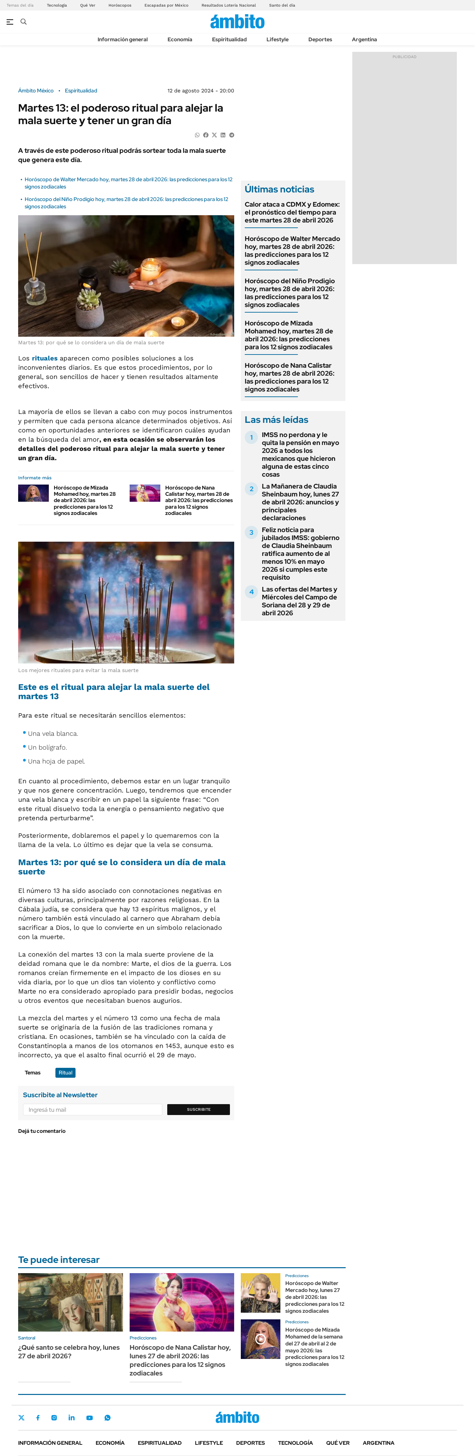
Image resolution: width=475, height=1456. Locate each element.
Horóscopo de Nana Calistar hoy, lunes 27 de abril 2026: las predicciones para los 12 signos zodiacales (180, 1360)
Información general (123, 39)
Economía (180, 39)
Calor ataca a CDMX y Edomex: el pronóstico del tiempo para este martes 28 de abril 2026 (292, 212)
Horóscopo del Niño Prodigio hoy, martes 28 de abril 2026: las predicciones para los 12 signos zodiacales (290, 293)
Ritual (65, 1072)
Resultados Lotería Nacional (229, 5)
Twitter (21, 1417)
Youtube (89, 1417)
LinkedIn (72, 1418)
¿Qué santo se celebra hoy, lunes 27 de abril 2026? (69, 1351)
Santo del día (282, 5)
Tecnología (57, 5)
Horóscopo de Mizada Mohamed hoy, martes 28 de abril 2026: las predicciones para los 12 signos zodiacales (85, 500)
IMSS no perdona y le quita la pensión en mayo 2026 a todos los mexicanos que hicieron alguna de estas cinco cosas (300, 454)
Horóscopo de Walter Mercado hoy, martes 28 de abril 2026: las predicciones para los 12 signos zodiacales (292, 250)
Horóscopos (120, 5)
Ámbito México (36, 90)
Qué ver (338, 1442)
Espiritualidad (229, 39)
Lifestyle (278, 39)
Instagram (54, 1418)
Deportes (320, 39)
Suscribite (199, 1109)
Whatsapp (108, 1418)
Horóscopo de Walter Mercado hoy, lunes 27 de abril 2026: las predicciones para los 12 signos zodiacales (314, 1297)
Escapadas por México (166, 5)
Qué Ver (87, 5)
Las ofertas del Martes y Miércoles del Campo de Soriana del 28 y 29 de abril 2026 (299, 601)
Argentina (364, 39)
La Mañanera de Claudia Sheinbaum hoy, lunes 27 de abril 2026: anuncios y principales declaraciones (300, 502)
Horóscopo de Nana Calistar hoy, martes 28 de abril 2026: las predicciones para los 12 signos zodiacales (199, 500)
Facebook (38, 1418)
